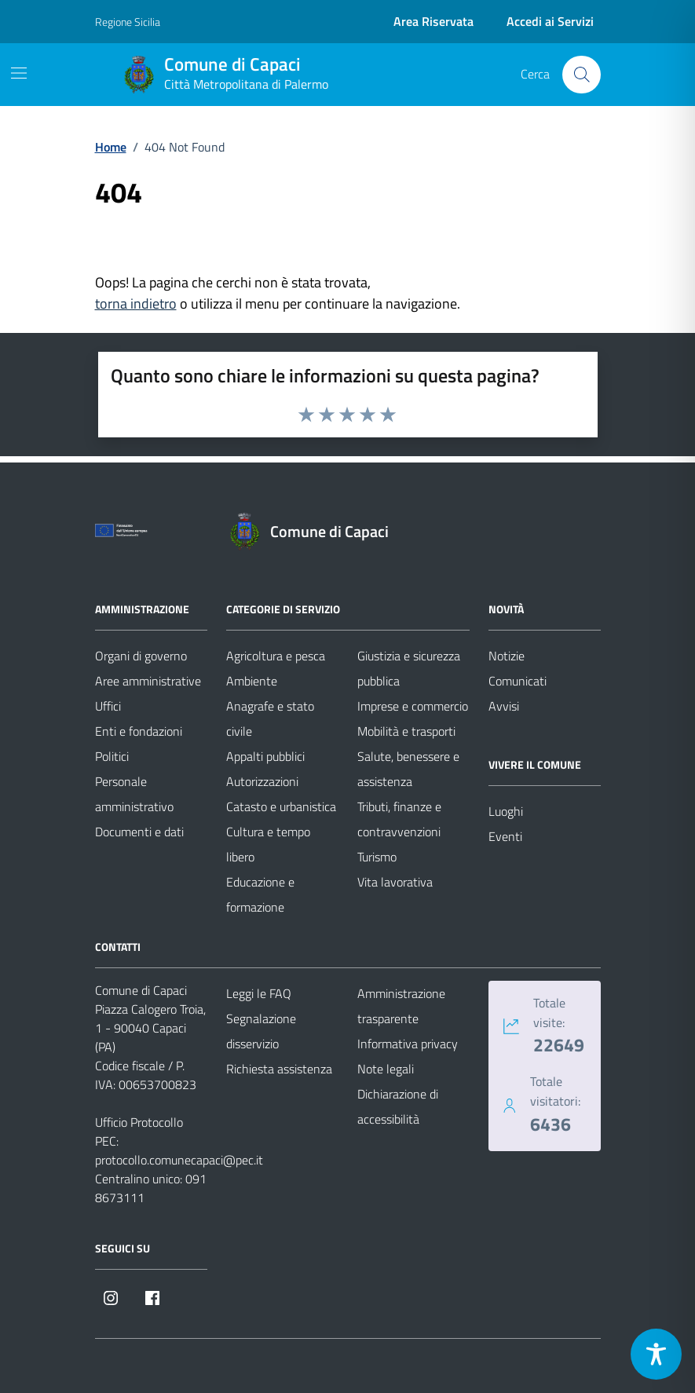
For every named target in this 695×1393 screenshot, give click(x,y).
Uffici (108, 705)
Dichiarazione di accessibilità (397, 1106)
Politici (112, 756)
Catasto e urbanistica (281, 806)
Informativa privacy (407, 1043)
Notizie (506, 655)
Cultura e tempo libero (268, 844)
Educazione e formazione (260, 894)
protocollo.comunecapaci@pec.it (179, 1159)
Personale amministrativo (134, 794)
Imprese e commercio (412, 705)
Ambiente (251, 680)
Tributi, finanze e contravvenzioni (399, 819)
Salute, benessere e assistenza (408, 769)
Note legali (385, 1068)
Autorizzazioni (262, 781)
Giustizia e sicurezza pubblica (408, 668)
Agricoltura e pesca (275, 655)
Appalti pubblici (265, 756)
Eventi (505, 836)
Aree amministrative (148, 680)
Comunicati (517, 680)
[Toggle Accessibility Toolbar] (656, 1354)
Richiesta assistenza (279, 1068)
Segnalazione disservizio (261, 1031)
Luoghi (505, 811)
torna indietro (136, 303)
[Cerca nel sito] (581, 74)
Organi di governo (141, 655)
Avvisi (503, 705)
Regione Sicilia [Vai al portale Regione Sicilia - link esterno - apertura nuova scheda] (127, 21)
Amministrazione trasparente (401, 1006)
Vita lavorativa (395, 881)
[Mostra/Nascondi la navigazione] (18, 73)
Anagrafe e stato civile (270, 718)
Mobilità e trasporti (406, 731)
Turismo (377, 856)
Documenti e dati (139, 831)
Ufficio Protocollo (139, 1122)
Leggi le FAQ (258, 993)
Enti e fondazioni (138, 731)
